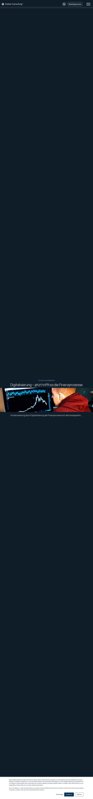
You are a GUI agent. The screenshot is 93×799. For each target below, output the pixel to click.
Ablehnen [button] (79, 794)
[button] (64, 4)
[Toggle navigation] (88, 3)
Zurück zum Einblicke (46, 380)
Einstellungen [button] (59, 794)
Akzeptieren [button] (69, 794)
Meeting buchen (75, 4)
